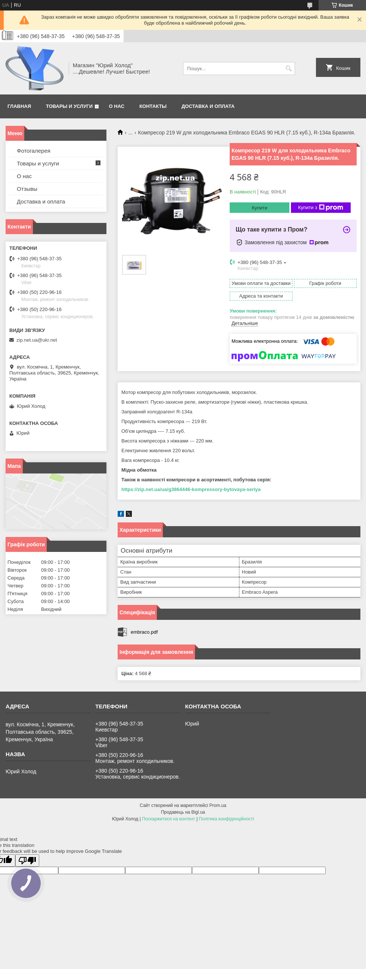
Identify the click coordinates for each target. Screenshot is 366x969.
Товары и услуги (69, 106)
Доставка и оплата (208, 106)
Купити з (320, 207)
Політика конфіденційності (226, 819)
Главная (19, 106)
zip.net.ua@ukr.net (36, 340)
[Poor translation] (27, 860)
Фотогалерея (33, 150)
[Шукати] (288, 68)
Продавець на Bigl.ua (183, 812)
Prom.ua (218, 805)
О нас (117, 106)
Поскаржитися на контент (168, 819)
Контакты (153, 106)
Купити (259, 208)
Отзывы (27, 189)
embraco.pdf (144, 632)
